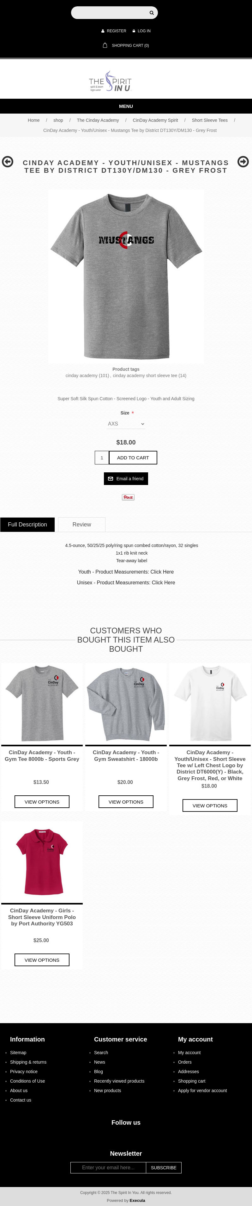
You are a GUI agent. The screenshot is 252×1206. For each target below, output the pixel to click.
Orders (185, 1062)
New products (107, 1090)
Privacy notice (24, 1071)
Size (126, 412)
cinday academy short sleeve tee (145, 375)
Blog (98, 1071)
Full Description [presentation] (27, 524)
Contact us (20, 1100)
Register (113, 31)
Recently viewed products (119, 1081)
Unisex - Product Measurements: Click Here (126, 582)
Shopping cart (191, 1081)
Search (101, 1052)
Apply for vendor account (202, 1090)
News (99, 1062)
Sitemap (18, 1052)
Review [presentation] (82, 524)
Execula (137, 1200)
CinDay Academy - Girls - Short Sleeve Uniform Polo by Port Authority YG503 (42, 917)
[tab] (27, 524)
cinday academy (82, 375)
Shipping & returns (28, 1062)
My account (189, 1052)
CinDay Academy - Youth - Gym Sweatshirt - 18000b (126, 755)
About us (18, 1090)
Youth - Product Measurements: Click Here (126, 572)
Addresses (188, 1071)
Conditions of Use (27, 1081)
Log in (142, 31)
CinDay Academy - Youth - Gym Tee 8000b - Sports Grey (42, 755)
